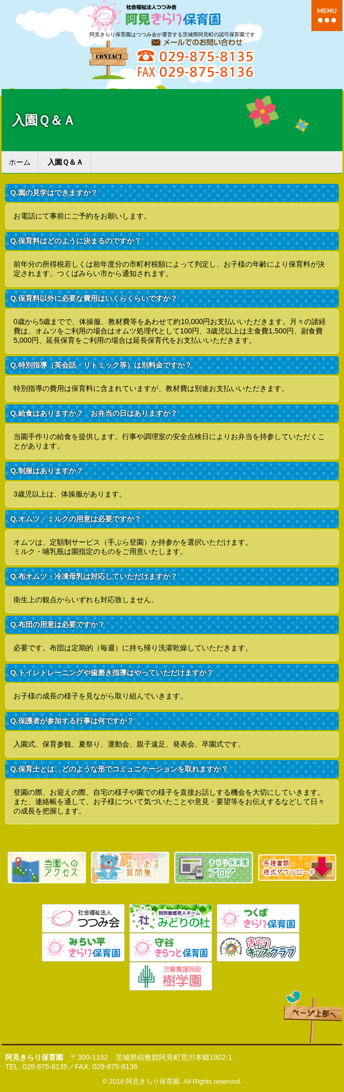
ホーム (20, 162)
